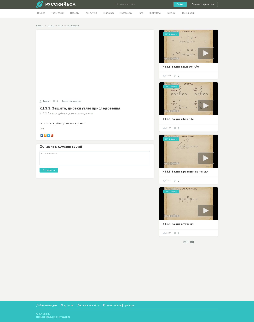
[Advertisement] (188, 268)
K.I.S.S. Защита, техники (178, 224)
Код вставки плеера (71, 101)
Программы (126, 13)
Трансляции (57, 13)
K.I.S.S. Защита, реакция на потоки (185, 171)
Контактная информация (118, 305)
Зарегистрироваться (203, 4)
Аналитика (91, 13)
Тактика (171, 13)
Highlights (109, 13)
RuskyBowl (155, 13)
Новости (74, 13)
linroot (46, 101)
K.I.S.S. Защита (73, 25)
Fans (141, 13)
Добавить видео (46, 305)
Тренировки (188, 13)
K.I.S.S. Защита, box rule (178, 119)
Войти (180, 4)
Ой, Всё (41, 13)
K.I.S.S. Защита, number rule (181, 66)
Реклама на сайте (88, 305)
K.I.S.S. (60, 25)
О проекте (67, 305)
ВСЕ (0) (188, 242)
